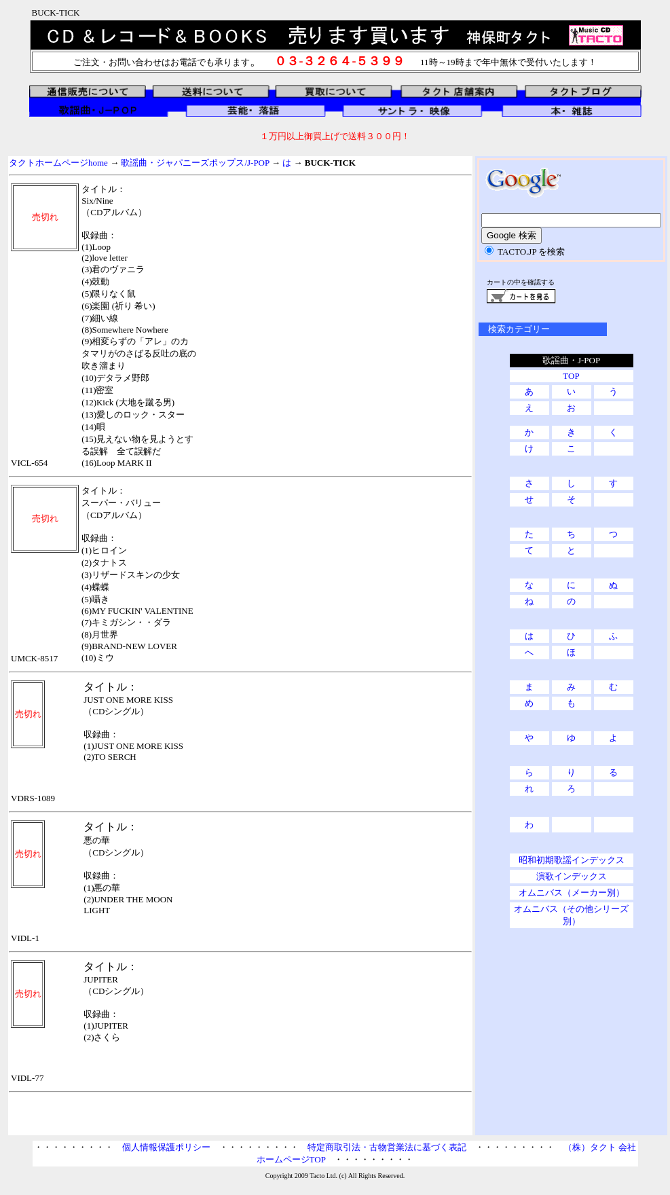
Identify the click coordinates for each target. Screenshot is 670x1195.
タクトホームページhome (58, 163)
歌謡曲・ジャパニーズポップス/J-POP (195, 163)
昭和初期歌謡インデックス (572, 860)
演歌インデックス (571, 876)
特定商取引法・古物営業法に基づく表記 (387, 1147)
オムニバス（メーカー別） (572, 892)
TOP (571, 376)
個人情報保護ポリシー (166, 1147)
